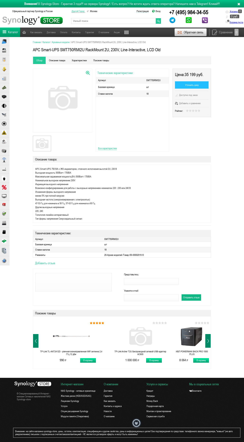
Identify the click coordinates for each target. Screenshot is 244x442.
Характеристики (79, 60)
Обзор (39, 60)
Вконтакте (195, 390)
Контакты (76, 32)
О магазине (103, 32)
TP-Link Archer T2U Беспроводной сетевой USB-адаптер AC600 (140, 353)
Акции (117, 32)
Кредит (149, 390)
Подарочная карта (155, 406)
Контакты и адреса (113, 406)
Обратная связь (190, 32)
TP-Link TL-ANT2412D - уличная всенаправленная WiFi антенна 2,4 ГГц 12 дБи (71, 353)
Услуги (64, 406)
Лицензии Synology (70, 401)
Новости (108, 411)
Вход (158, 11)
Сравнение (225, 32)
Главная (24, 32)
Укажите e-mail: (131, 290)
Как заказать (36, 32)
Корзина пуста (236, 22)
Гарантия (89, 32)
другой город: (78, 11)
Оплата (63, 32)
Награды (150, 395)
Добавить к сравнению (188, 103)
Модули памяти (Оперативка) (75, 416)
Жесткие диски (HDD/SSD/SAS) (76, 395)
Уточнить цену (192, 85)
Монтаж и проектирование (158, 411)
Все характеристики (107, 148)
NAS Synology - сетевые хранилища (78, 390)
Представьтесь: (131, 274)
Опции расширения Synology (74, 411)
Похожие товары (101, 60)
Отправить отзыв (191, 297)
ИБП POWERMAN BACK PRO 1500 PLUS (192, 353)
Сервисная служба (155, 416)
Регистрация (143, 11)
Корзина (233, 11)
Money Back (152, 401)
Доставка (51, 32)
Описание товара (57, 60)
